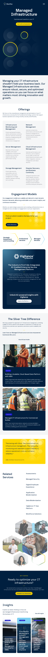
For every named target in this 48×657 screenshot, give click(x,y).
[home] (7, 4)
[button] (44, 4)
